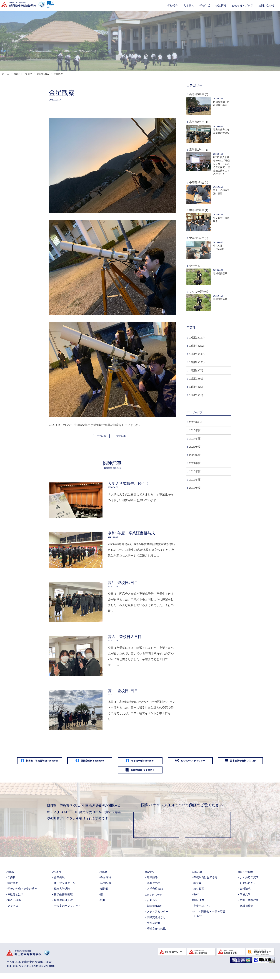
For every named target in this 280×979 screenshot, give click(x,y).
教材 (196, 898)
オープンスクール (64, 886)
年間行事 (105, 886)
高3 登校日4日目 (123, 583)
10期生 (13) (196, 394)
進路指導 (152, 881)
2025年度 (195, 430)
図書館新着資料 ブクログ (107, 773)
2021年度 (195, 463)
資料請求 (245, 892)
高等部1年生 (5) (198, 149)
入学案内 (188, 5)
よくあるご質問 (249, 881)
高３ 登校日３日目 (125, 638)
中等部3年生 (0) (198, 182)
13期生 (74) (196, 370)
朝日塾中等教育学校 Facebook (42, 763)
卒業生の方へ (201, 909)
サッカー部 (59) (198, 291)
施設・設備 (14, 903)
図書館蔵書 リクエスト (172, 773)
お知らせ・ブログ (242, 5)
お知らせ (152, 903)
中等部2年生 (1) (198, 210)
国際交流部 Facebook (107, 763)
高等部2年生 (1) (198, 121)
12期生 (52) (196, 378)
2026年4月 (195, 422)
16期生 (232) (197, 345)
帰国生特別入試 (63, 903)
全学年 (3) (195, 265)
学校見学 (245, 898)
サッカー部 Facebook (173, 763)
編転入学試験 (62, 892)
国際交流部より (156, 921)
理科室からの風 (156, 932)
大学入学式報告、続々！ (128, 483)
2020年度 (195, 471)
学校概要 (13, 886)
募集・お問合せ (247, 875)
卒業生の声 (153, 886)
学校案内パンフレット (67, 909)
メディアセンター (157, 915)
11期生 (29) (196, 386)
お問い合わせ (266, 5)
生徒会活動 (153, 926)
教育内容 (105, 881)
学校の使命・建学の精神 (22, 892)
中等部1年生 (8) (198, 237)
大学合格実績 (155, 892)
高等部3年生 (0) (198, 94)
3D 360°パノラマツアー (238, 763)
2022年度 (195, 454)
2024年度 (195, 438)
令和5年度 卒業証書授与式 (131, 533)
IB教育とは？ (15, 898)
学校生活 (204, 5)
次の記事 (101, 436)
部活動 (104, 892)
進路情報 (221, 5)
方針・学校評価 (249, 903)
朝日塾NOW (154, 909)
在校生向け (198, 875)
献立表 (197, 886)
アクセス (13, 909)
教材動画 (198, 892)
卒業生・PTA (200, 903)
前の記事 (121, 436)
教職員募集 (246, 909)
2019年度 (195, 479)
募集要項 (59, 881)
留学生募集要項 (63, 898)
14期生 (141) (197, 362)
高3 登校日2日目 (123, 692)
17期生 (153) (197, 337)
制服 (103, 903)
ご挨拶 (12, 881)
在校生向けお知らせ (205, 881)
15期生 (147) (197, 353)
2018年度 (195, 487)
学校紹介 (172, 5)
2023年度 (195, 446)
